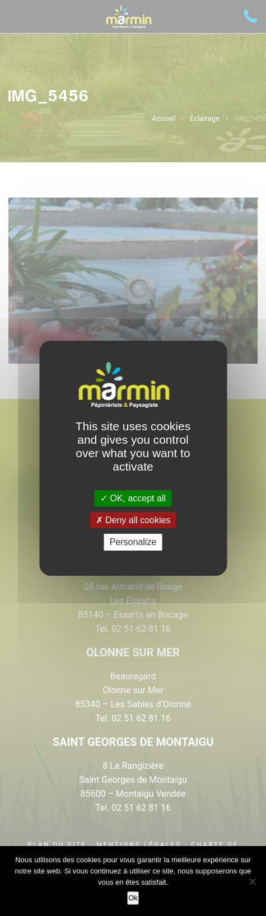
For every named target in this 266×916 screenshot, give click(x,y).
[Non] (252, 881)
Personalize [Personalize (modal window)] (133, 542)
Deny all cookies (133, 520)
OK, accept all (133, 498)
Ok (133, 898)
